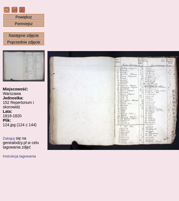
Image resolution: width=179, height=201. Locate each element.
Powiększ (23, 17)
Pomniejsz (24, 23)
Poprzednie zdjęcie (23, 42)
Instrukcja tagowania (19, 156)
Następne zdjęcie (24, 35)
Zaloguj (9, 138)
